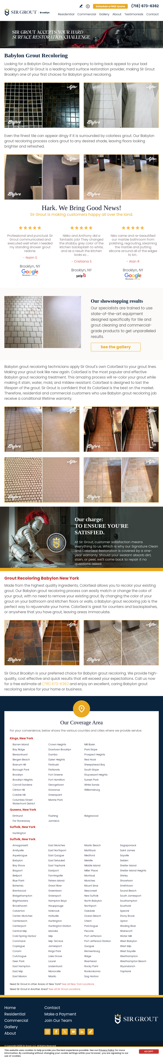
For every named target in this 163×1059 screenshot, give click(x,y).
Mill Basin (89, 744)
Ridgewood (91, 815)
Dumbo (53, 754)
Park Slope (90, 749)
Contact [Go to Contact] (152, 14)
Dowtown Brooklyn (59, 749)
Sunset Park (91, 779)
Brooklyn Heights (23, 779)
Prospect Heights (94, 754)
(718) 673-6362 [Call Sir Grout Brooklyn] (145, 6)
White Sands (91, 784)
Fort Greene (55, 774)
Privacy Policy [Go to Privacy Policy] (106, 1050)
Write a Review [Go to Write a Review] (81, 6)
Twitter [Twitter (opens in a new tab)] (65, 1032)
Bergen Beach (21, 759)
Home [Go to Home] (10, 1007)
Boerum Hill (19, 764)
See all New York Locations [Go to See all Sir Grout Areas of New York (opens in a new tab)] (78, 984)
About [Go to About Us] (116, 14)
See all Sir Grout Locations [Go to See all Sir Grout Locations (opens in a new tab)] (64, 989)
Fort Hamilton (56, 779)
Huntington (19, 833)
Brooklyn (18, 774)
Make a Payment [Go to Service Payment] (60, 1014)
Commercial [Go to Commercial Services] (86, 14)
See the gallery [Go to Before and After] (116, 347)
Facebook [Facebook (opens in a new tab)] (56, 1032)
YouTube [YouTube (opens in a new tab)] (73, 1032)
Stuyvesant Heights (96, 774)
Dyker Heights (56, 759)
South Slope (91, 769)
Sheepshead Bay (94, 764)
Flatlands (54, 769)
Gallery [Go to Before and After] (104, 14)
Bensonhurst (20, 754)
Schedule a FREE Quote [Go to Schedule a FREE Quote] (110, 6)
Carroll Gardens (22, 784)
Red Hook (90, 759)
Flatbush (53, 764)
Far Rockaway (21, 821)
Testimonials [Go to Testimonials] (133, 14)
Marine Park (55, 800)
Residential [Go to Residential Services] (66, 14)
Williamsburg (92, 789)
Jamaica (53, 821)
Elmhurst (18, 815)
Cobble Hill (19, 794)
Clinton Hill (19, 789)
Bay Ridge (19, 749)
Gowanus (54, 789)
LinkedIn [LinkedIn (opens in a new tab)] (82, 1032)
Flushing (53, 815)
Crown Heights (57, 744)
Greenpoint (55, 794)
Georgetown (56, 784)
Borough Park (21, 769)
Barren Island (21, 744)
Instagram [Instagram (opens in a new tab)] (47, 1032)
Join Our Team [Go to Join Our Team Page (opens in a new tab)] (58, 1020)
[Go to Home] (29, 12)
